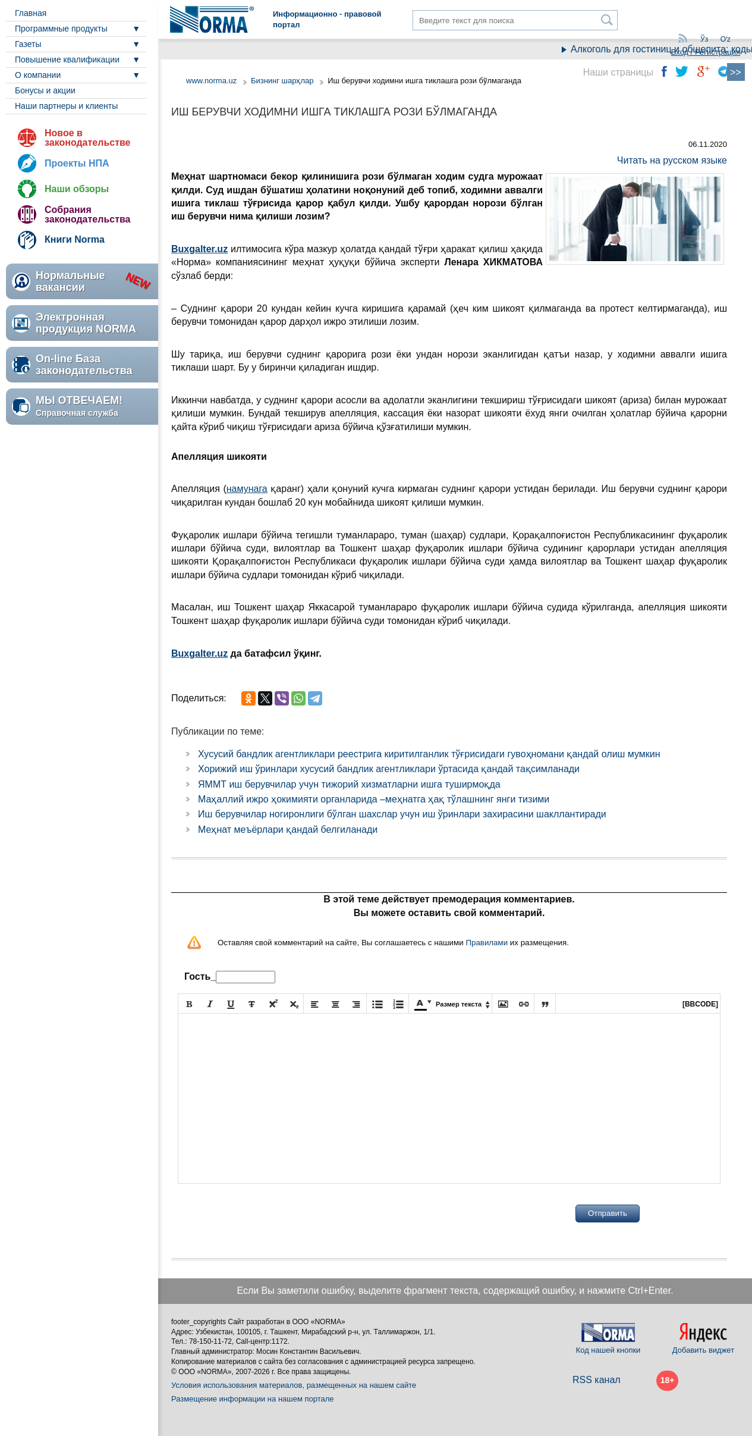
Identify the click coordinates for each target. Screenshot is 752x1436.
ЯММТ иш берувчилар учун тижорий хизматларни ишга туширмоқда (349, 784)
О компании (38, 75)
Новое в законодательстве (87, 137)
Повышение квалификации (67, 59)
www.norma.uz (211, 80)
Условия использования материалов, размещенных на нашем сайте (293, 1385)
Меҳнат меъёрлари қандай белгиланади (287, 829)
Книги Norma (75, 239)
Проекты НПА (77, 163)
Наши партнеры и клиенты (66, 106)
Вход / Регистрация (705, 52)
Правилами (486, 942)
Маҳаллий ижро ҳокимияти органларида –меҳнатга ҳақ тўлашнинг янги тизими (373, 799)
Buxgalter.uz (199, 653)
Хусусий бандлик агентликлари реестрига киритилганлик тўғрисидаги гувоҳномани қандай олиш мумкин (429, 754)
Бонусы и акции (45, 90)
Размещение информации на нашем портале (252, 1398)
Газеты (28, 44)
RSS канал (596, 1380)
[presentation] (268, 1213)
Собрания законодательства (87, 214)
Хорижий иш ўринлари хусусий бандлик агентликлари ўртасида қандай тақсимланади (389, 769)
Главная (30, 13)
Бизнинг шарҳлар (282, 80)
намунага (247, 489)
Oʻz (725, 39)
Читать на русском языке (672, 160)
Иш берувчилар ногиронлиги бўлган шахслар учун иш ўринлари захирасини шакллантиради (402, 814)
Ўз (704, 39)
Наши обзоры (77, 189)
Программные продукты (61, 28)
